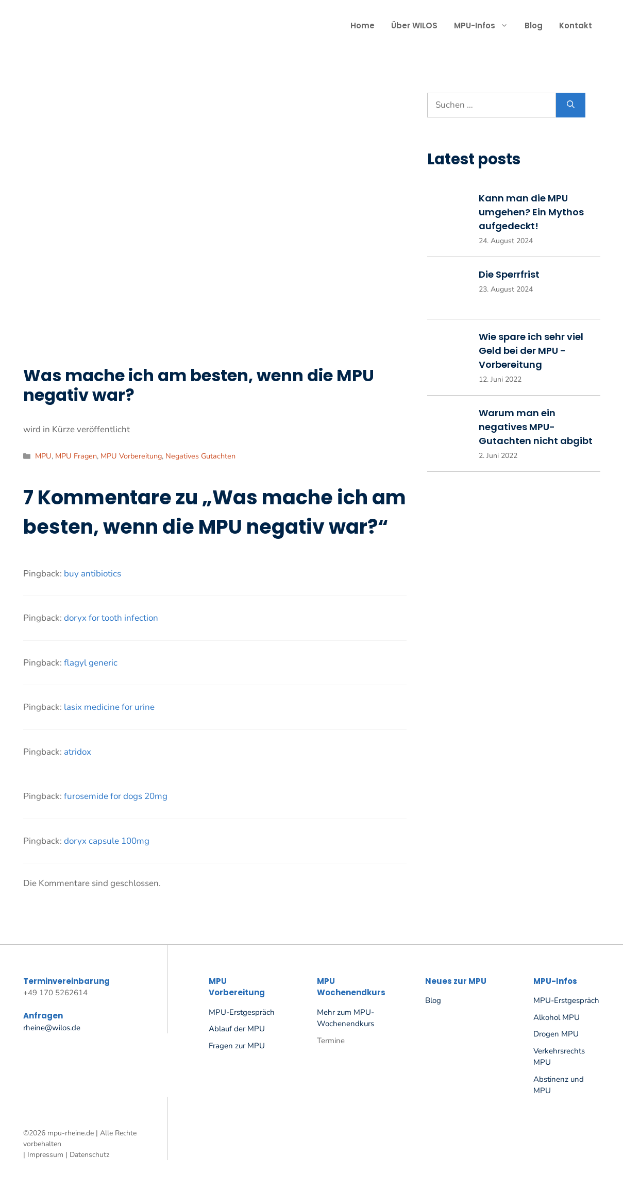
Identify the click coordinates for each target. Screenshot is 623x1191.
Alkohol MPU (556, 1017)
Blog (534, 25)
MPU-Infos (485, 25)
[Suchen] (570, 105)
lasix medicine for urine (109, 707)
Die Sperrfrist (509, 274)
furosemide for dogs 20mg (115, 796)
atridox (77, 752)
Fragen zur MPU (237, 1046)
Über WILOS (414, 25)
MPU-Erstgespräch (242, 1012)
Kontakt (575, 25)
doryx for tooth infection (111, 618)
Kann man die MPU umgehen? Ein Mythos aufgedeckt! (531, 212)
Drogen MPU (556, 1034)
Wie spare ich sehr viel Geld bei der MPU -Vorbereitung (531, 350)
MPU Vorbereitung (131, 456)
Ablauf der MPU (237, 1029)
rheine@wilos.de (51, 1028)
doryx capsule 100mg (106, 841)
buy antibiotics (92, 574)
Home (362, 25)
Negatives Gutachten (200, 456)
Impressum (45, 1155)
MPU (43, 456)
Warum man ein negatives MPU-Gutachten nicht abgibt (536, 426)
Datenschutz (89, 1155)
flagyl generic (90, 663)
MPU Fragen (76, 456)
